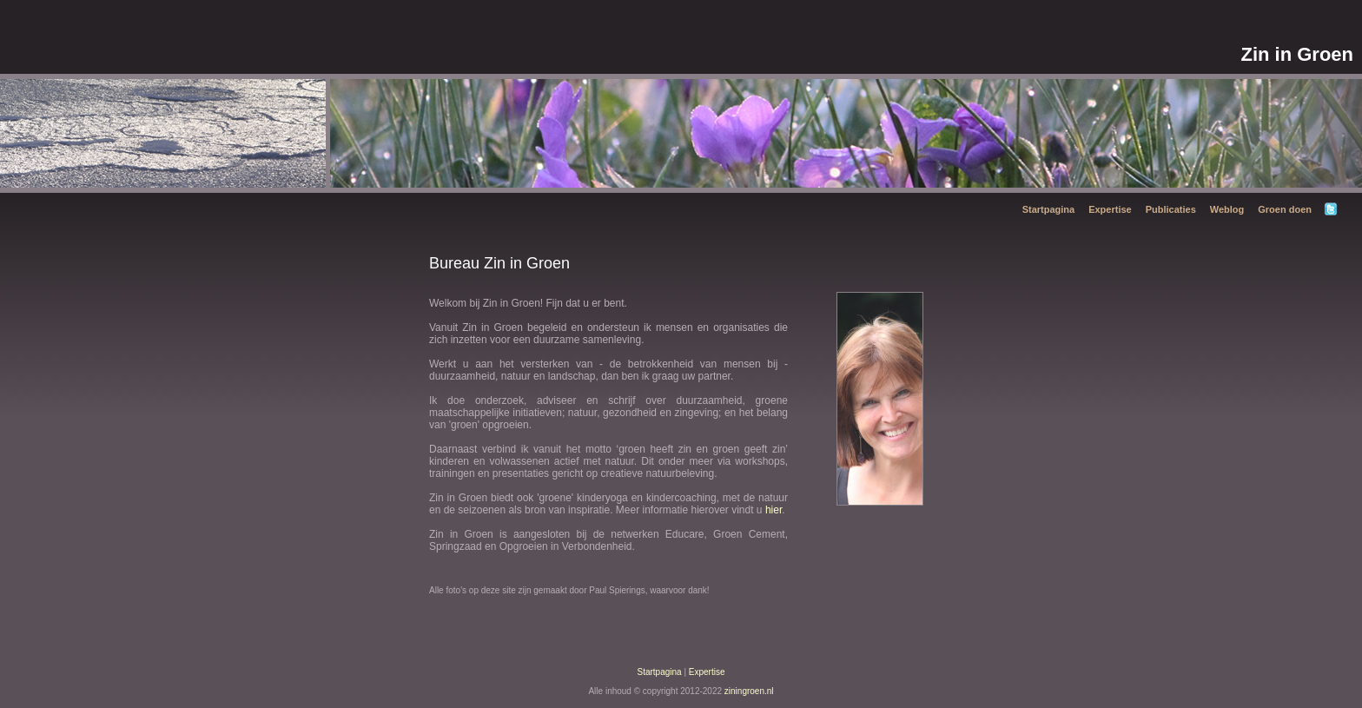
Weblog (1227, 209)
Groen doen (1285, 209)
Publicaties (1171, 209)
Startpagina (1048, 209)
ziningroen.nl (749, 691)
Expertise (1110, 209)
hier (773, 510)
